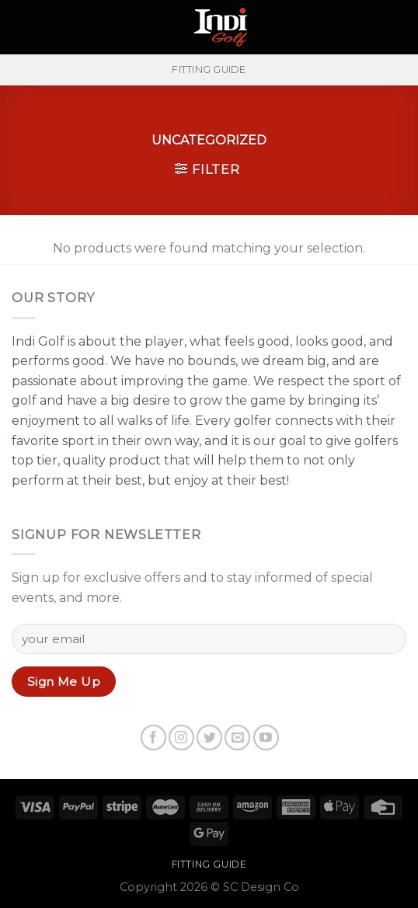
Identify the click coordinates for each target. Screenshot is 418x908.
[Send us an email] (237, 737)
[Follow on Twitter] (209, 737)
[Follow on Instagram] (181, 737)
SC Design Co (261, 887)
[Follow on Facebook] (153, 737)
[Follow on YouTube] (266, 737)
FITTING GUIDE (209, 69)
